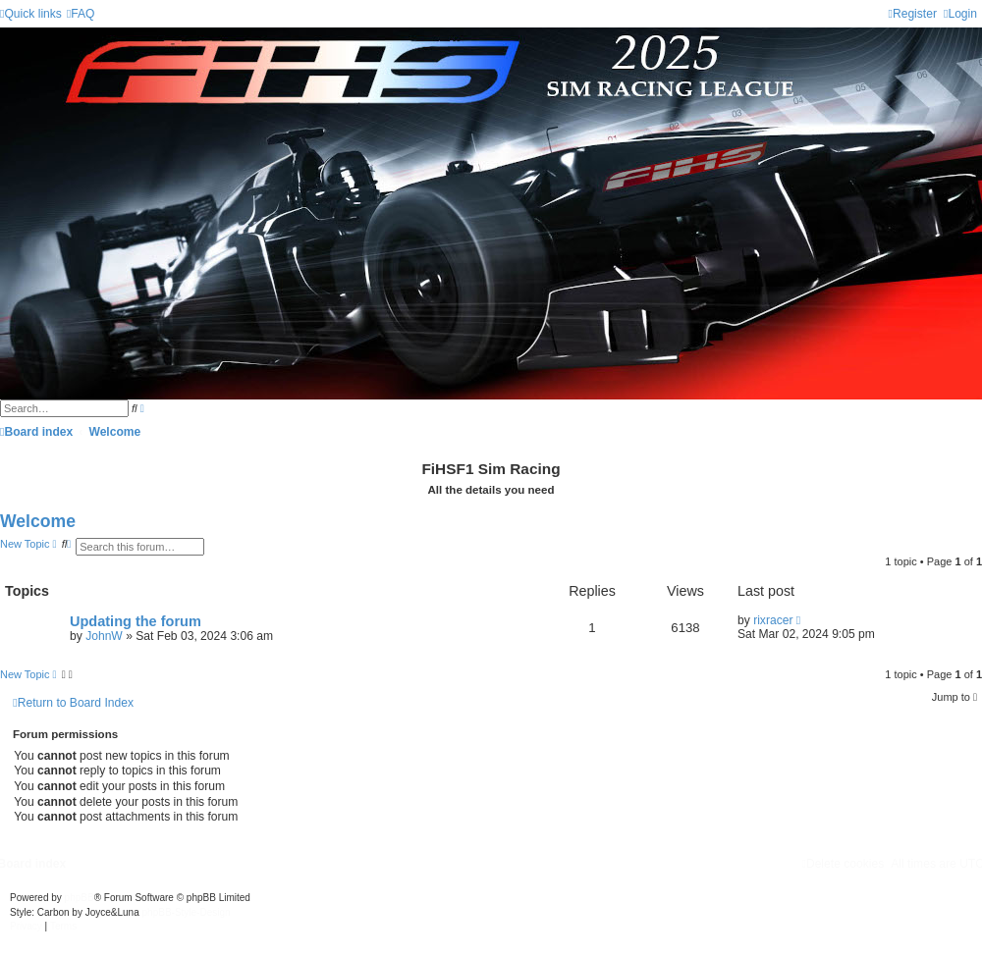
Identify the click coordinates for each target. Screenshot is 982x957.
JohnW (104, 636)
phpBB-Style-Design (186, 912)
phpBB (79, 897)
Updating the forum (135, 621)
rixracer (772, 620)
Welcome (38, 521)
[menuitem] (81, 14)
